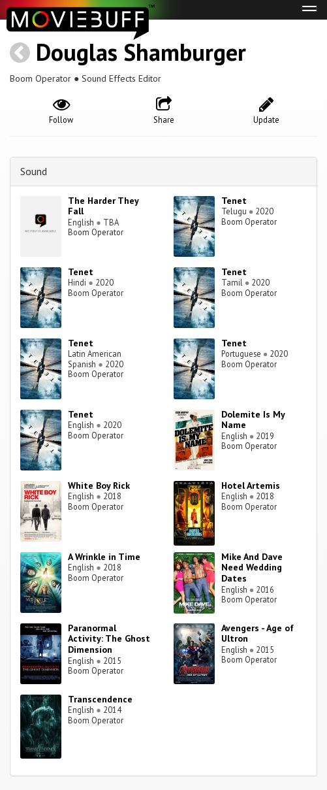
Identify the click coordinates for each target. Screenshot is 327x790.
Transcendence (100, 699)
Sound (33, 171)
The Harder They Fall (103, 206)
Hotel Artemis (250, 485)
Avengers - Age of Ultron (257, 633)
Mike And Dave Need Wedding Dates (252, 568)
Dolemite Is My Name (253, 419)
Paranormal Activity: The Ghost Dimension (109, 639)
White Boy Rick (99, 485)
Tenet (234, 200)
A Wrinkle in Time (104, 557)
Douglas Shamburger (141, 52)
